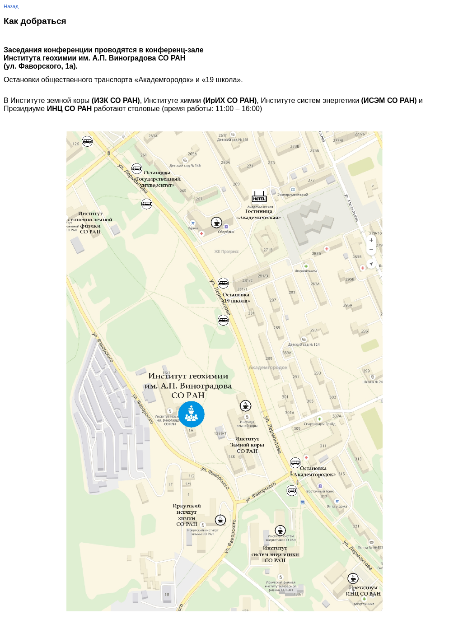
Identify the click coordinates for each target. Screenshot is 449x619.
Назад (11, 6)
